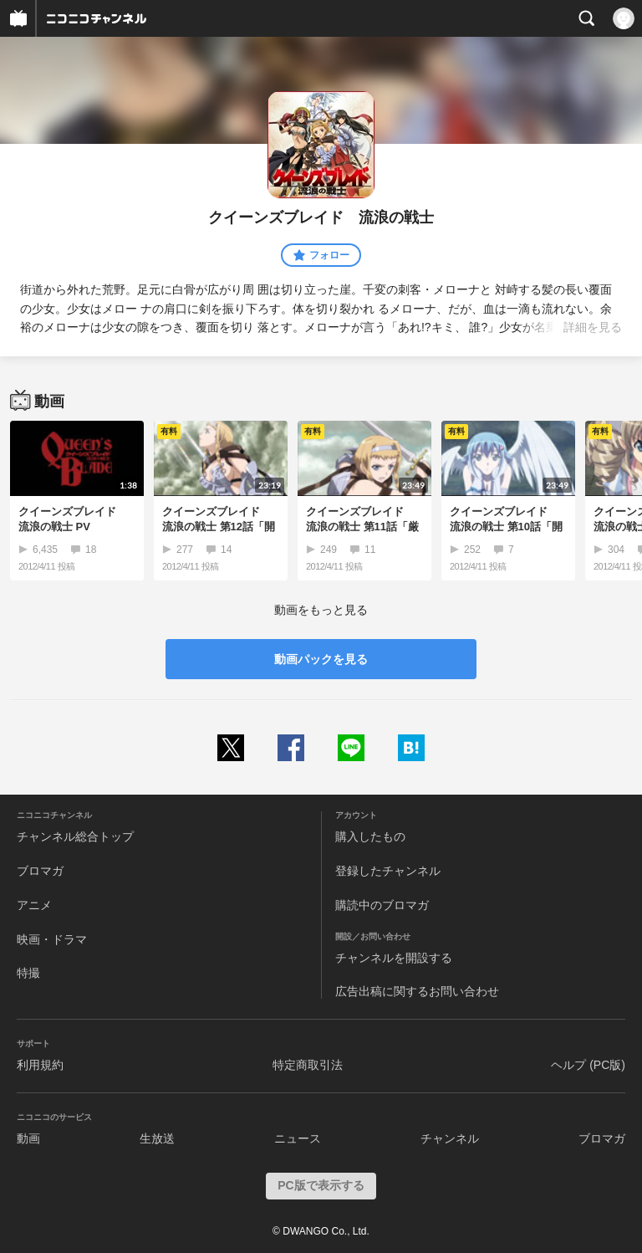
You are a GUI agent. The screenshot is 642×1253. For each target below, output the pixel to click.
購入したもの (370, 836)
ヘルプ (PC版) (588, 1064)
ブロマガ (40, 870)
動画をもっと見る (321, 609)
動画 (28, 1138)
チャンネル (449, 1138)
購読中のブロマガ (382, 905)
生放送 (157, 1138)
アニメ (34, 905)
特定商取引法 (308, 1064)
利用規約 (40, 1064)
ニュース (297, 1138)
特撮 (28, 972)
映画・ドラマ (52, 939)
